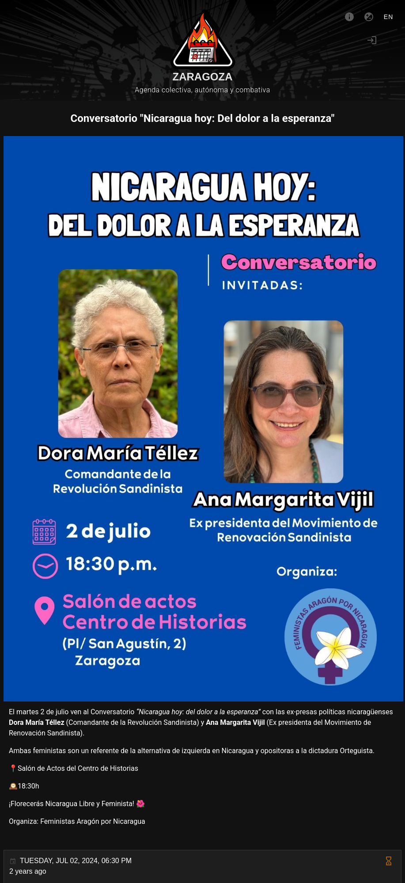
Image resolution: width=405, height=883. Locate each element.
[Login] (372, 40)
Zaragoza (203, 77)
